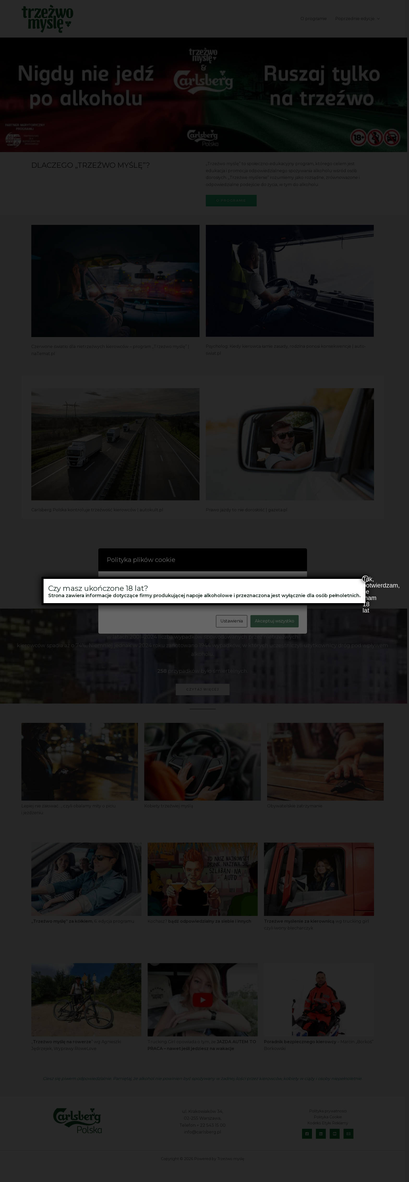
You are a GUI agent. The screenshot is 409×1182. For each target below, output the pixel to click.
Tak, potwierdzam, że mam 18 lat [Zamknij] (366, 578)
